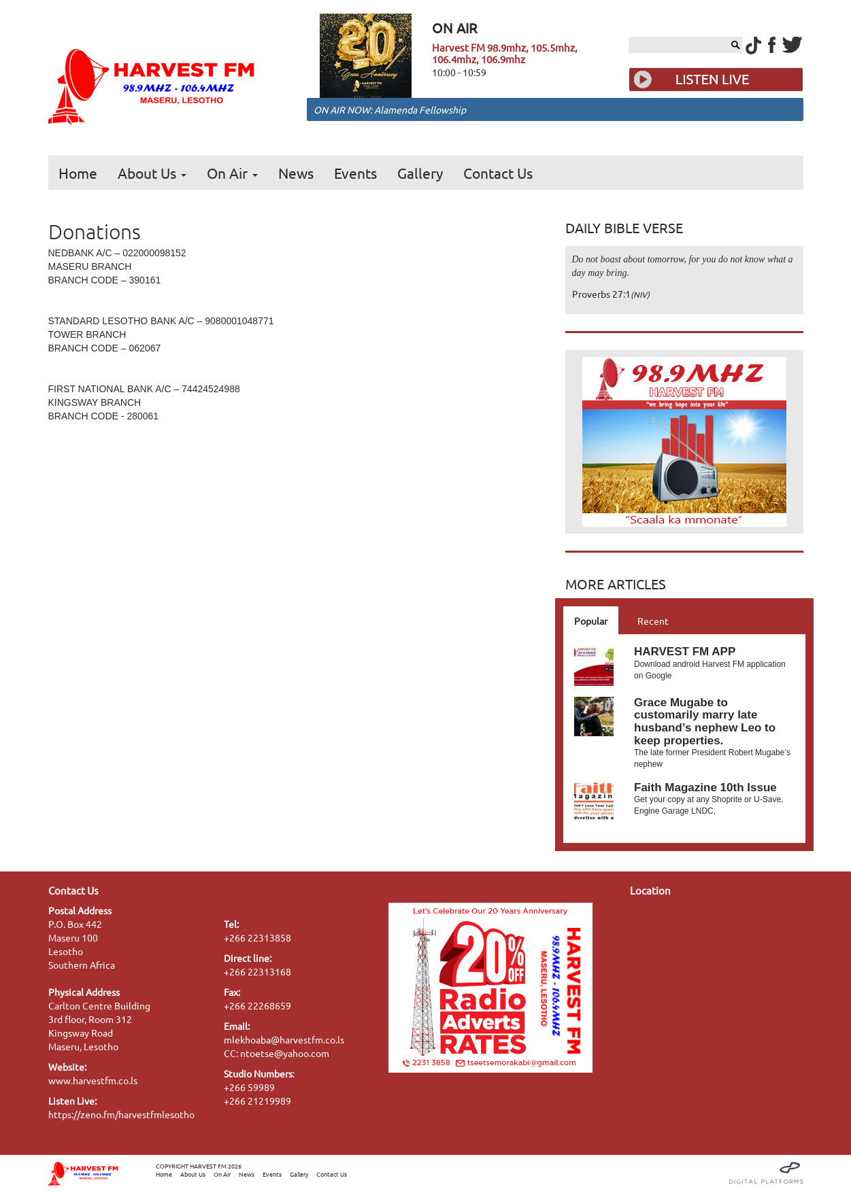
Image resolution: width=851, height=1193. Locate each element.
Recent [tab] (653, 621)
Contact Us (498, 172)
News (296, 172)
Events (355, 172)
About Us (152, 172)
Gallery (420, 172)
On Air (232, 172)
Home (78, 172)
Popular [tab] (590, 621)
